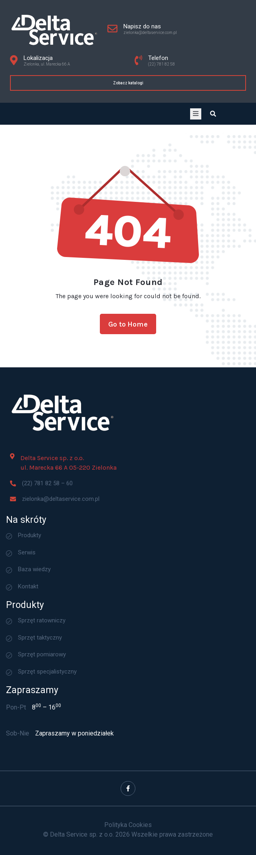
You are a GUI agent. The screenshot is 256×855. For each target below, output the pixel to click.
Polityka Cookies (128, 824)
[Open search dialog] (213, 114)
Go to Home (128, 333)
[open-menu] (195, 114)
